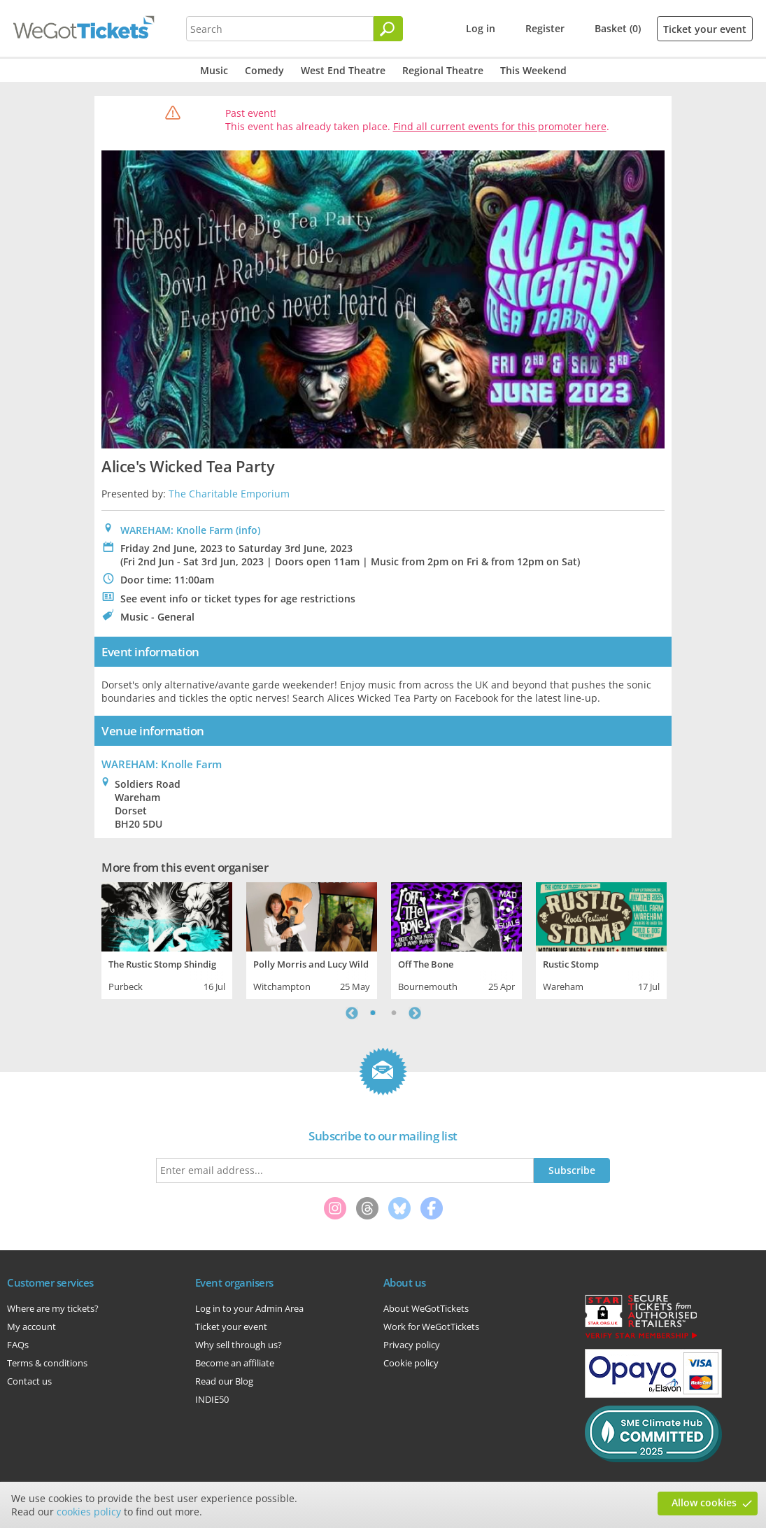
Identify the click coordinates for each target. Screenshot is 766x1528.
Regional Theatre (442, 70)
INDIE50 (212, 1399)
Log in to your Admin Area (249, 1308)
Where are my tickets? (53, 1308)
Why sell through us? (238, 1344)
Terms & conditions (47, 1363)
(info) (248, 530)
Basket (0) (618, 28)
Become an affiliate (234, 1363)
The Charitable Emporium (229, 493)
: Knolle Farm (161, 764)
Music (214, 70)
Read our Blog (224, 1381)
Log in (480, 28)
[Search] (388, 28)
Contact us (29, 1381)
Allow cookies (704, 1502)
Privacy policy (411, 1344)
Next (415, 1013)
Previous (352, 1013)
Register (545, 28)
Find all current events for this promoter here (500, 126)
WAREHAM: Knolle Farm (176, 530)
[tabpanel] (166, 939)
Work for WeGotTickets (431, 1326)
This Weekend (533, 70)
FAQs (18, 1344)
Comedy (264, 70)
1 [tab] (373, 1013)
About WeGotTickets (426, 1308)
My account (31, 1326)
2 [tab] (394, 1013)
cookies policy (89, 1511)
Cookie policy (411, 1363)
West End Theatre (343, 70)
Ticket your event (704, 29)
